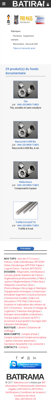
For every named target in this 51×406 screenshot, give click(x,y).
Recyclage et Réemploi (34, 288)
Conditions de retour (24, 395)
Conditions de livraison (32, 392)
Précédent (25, 248)
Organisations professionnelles (20, 278)
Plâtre (41, 278)
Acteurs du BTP (30, 317)
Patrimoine (34, 301)
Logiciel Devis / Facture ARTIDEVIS (22, 268)
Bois (31, 285)
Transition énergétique (28, 311)
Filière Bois (38, 281)
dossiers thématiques (16, 324)
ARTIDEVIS (24, 389)
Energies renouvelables (16, 314)
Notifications (13, 392)
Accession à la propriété (17, 321)
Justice (8, 281)
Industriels (35, 314)
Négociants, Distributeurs (30, 271)
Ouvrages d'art (39, 321)
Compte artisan (30, 334)
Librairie (21, 327)
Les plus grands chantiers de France (23, 275)
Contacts (23, 347)
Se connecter (36, 344)
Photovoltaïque (12, 288)
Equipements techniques (18, 291)
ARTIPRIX (37, 389)
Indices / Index (12, 261)
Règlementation (22, 281)
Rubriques (16, 31)
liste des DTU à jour (28, 258)
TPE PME (22, 301)
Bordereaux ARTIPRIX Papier (27, 265)
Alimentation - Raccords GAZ (25, 44)
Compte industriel (13, 337)
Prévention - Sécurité (21, 307)
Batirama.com (21, 382)
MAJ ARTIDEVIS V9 (25, 398)
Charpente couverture (15, 285)
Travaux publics (12, 317)
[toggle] (4, 4)
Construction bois (37, 294)
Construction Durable (16, 298)
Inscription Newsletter (16, 344)
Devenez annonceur (24, 340)
